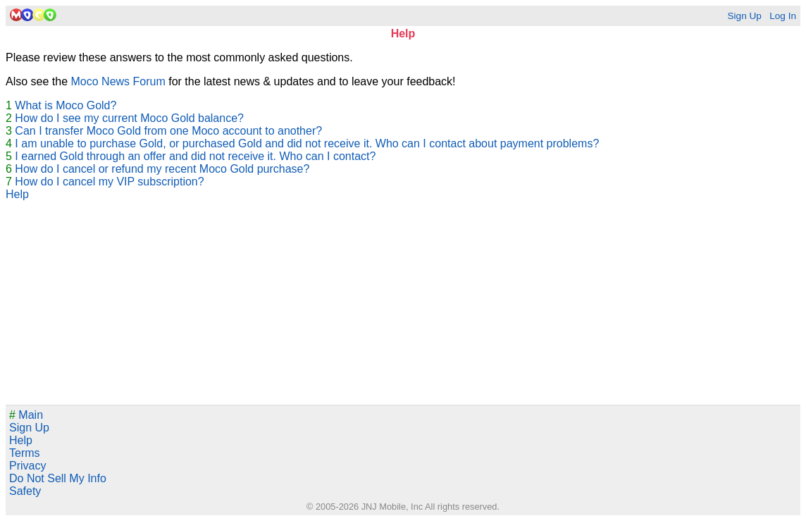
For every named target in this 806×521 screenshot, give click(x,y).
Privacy (27, 466)
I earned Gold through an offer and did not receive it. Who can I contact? (195, 156)
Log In (782, 16)
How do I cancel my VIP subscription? (109, 182)
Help (17, 194)
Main (26, 415)
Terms (24, 453)
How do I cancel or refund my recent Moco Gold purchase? (162, 169)
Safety (25, 491)
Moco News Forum (118, 81)
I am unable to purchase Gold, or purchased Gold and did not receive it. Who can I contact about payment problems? (307, 143)
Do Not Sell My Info (57, 478)
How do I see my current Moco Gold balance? (129, 118)
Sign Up (744, 16)
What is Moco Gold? (65, 105)
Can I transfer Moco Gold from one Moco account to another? (168, 131)
